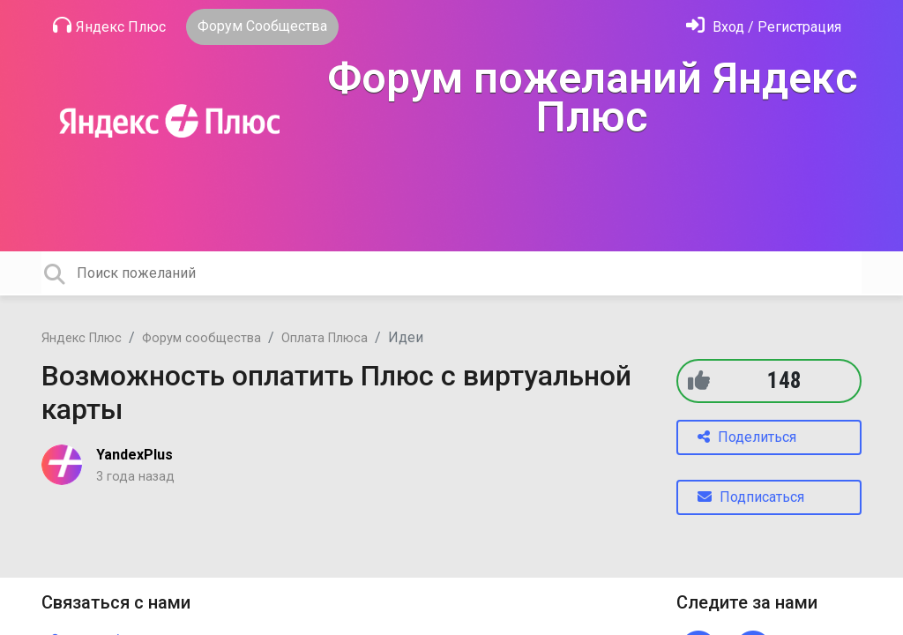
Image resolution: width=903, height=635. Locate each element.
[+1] (699, 380)
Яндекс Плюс (109, 25)
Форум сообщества (201, 338)
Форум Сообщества (262, 26)
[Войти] (763, 27)
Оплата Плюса (324, 338)
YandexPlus (134, 454)
